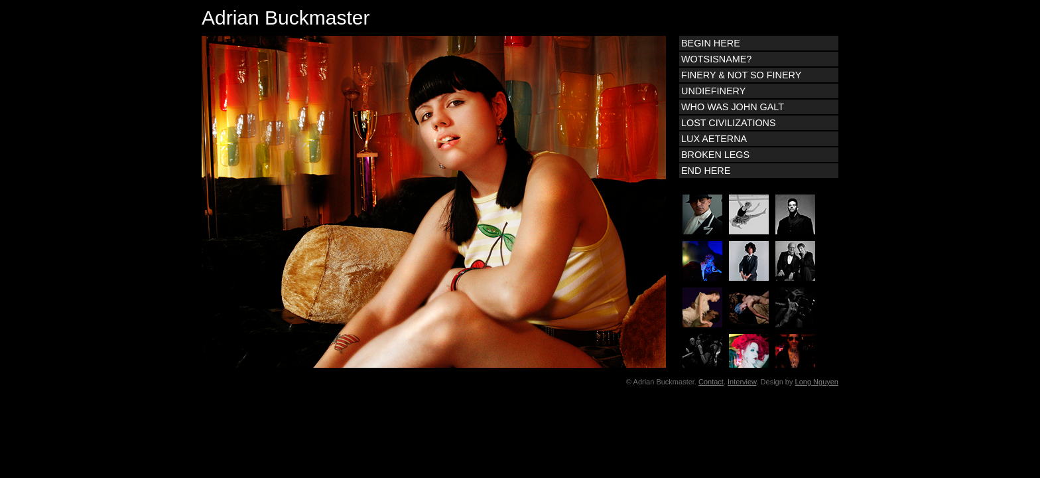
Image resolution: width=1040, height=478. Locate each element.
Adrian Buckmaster (285, 18)
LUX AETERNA (714, 138)
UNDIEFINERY (713, 91)
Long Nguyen (816, 382)
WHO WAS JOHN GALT (732, 107)
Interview (742, 382)
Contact (711, 382)
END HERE (705, 170)
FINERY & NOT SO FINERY (741, 75)
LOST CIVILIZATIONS (728, 123)
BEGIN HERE (710, 43)
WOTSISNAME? (716, 59)
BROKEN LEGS (715, 154)
